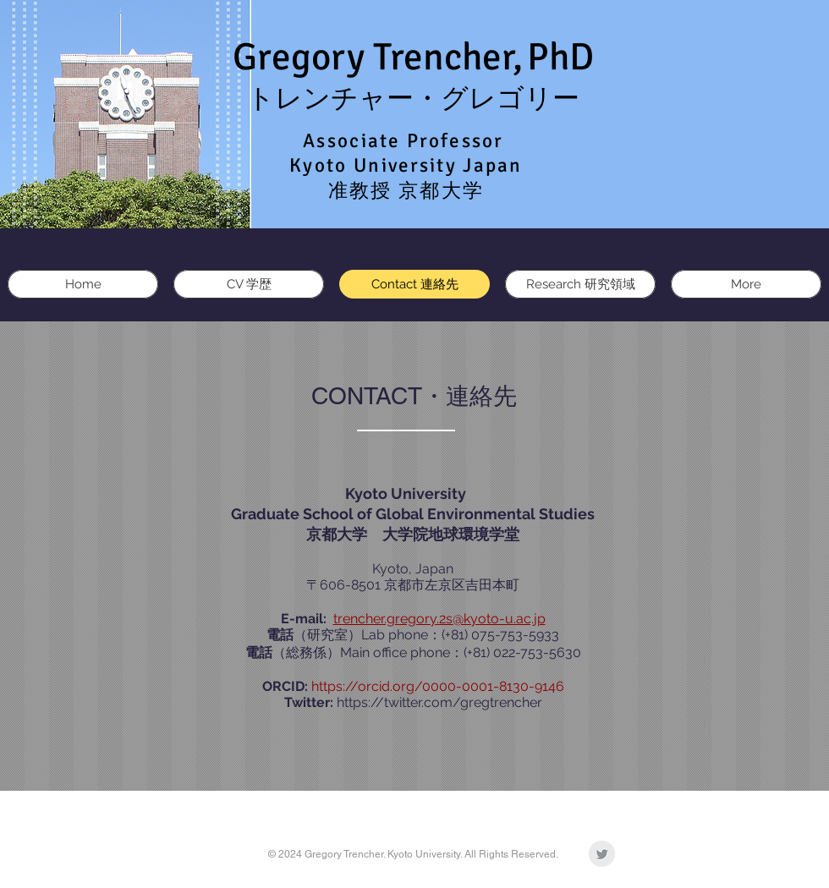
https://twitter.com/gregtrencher (439, 702)
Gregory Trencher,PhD (414, 57)
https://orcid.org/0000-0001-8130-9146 (437, 686)
